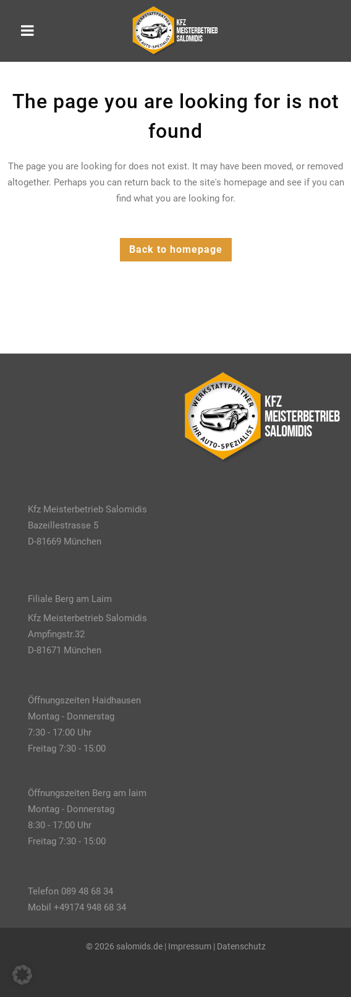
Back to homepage (175, 249)
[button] (22, 974)
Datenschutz (241, 946)
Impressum (189, 946)
